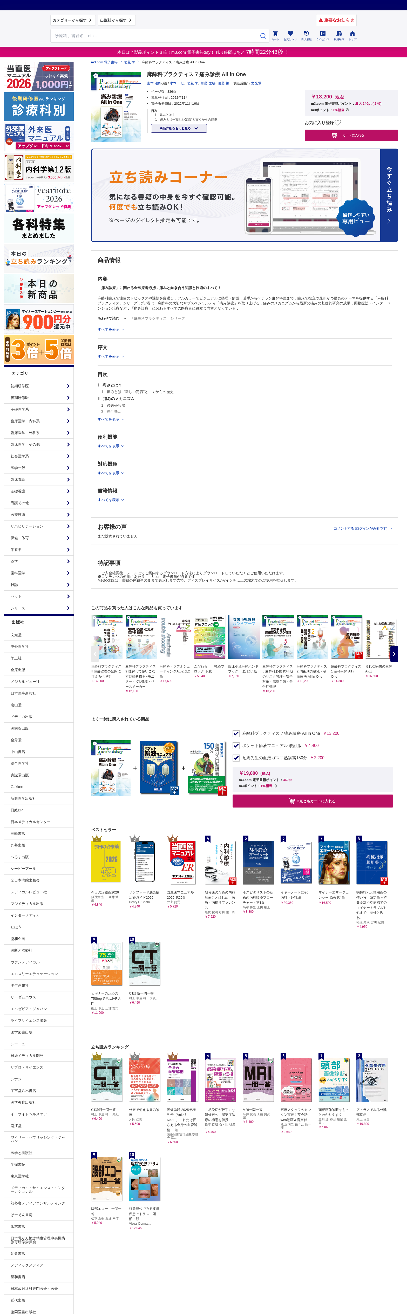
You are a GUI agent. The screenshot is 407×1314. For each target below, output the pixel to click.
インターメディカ (25, 915)
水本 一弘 (177, 83)
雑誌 (14, 585)
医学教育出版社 (23, 1102)
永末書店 (18, 1226)
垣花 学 (129, 62)
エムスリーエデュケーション (34, 974)
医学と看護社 (21, 1153)
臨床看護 (18, 479)
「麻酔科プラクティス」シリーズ (157, 318)
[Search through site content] (153, 36)
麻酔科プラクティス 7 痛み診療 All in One (281, 733)
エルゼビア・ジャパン (29, 1009)
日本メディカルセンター (31, 822)
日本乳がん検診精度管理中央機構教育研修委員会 (38, 1240)
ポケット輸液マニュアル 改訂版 (271, 746)
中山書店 (18, 752)
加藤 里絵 (208, 83)
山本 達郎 (154, 83)
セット (16, 596)
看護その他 (20, 503)
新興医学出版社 (23, 798)
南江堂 (16, 1126)
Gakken (17, 787)
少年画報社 (20, 985)
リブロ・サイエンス (27, 1067)
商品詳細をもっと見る (176, 128)
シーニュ (18, 1044)
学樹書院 (18, 1164)
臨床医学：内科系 (25, 421)
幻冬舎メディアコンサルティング (38, 1203)
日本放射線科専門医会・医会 (34, 1288)
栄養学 (16, 550)
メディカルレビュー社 (29, 892)
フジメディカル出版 (27, 904)
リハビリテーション (27, 526)
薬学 (14, 561)
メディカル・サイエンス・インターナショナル (38, 1189)
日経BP (17, 810)
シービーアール (23, 868)
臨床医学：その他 (25, 444)
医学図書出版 (21, 1032)
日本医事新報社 (23, 693)
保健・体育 (20, 538)
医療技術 (18, 514)
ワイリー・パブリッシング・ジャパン (38, 1139)
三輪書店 (18, 833)
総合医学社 (20, 763)
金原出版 (18, 670)
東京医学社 (20, 1176)
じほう (16, 927)
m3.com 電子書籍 (104, 62)
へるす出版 (20, 857)
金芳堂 (16, 740)
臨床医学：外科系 (25, 433)
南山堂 (16, 705)
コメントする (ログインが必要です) (361, 528)
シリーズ (18, 608)
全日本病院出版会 (25, 880)
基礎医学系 (20, 409)
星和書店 (18, 1277)
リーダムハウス (23, 997)
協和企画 (18, 939)
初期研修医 (20, 386)
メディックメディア (27, 1265)
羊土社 (16, 658)
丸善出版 (18, 845)
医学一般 (18, 468)
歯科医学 (18, 573)
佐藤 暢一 (225, 83)
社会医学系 (20, 456)
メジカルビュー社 (25, 681)
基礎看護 (18, 491)
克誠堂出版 (20, 775)
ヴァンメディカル (25, 962)
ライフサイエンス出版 (29, 1020)
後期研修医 (20, 398)
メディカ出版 (21, 717)
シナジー (18, 1079)
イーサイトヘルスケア (29, 1114)
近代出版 (18, 1300)
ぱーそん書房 (21, 1215)
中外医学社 (20, 646)
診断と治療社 (21, 950)
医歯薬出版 (20, 728)
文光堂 (16, 635)
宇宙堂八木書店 (23, 1091)
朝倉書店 (18, 1253)
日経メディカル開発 (27, 1055)
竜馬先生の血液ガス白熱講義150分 (274, 758)
